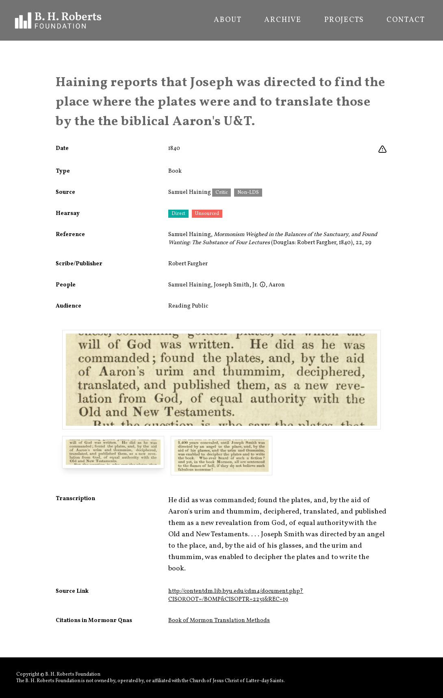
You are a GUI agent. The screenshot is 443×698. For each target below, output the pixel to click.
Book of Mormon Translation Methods (219, 620)
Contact (406, 20)
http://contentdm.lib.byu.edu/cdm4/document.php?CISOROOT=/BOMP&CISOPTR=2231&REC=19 (235, 595)
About (227, 20)
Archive (283, 20)
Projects (344, 20)
